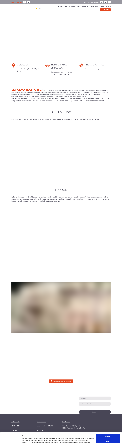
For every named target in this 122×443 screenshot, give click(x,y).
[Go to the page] (18, 8)
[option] (38, 8)
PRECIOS (101, 6)
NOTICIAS (108, 6)
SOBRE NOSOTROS (74, 6)
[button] (24, 2)
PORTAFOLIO (94, 6)
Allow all (107, 427)
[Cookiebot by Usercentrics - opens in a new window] (11, 439)
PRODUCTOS (84, 6)
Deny (107, 432)
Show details (26, 439)
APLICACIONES (62, 6)
